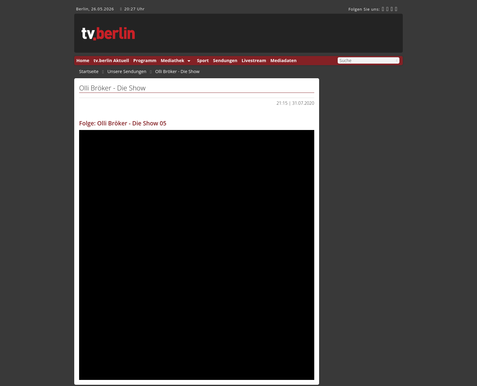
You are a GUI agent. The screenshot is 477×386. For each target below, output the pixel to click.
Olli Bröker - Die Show (177, 71)
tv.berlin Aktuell (111, 60)
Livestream (254, 60)
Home (82, 60)
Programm (144, 60)
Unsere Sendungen (126, 71)
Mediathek (172, 60)
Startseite (89, 71)
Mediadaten (283, 60)
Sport (203, 60)
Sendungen (225, 60)
